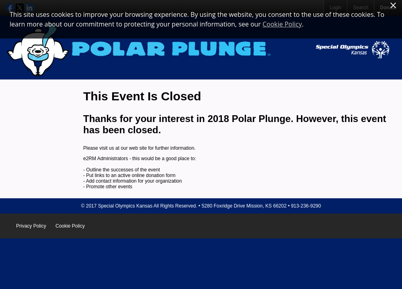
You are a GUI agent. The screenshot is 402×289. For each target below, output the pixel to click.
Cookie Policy (70, 226)
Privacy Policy (31, 226)
